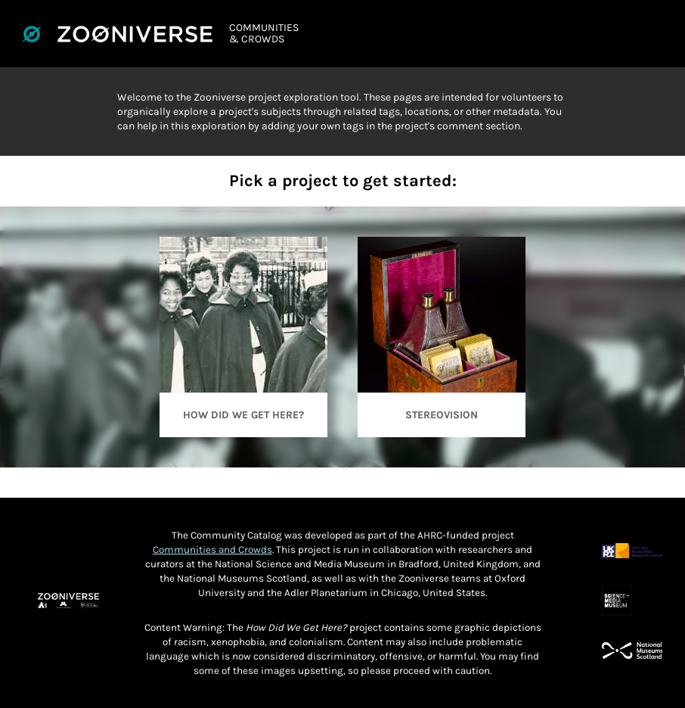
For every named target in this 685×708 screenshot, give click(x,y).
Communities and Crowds (212, 549)
